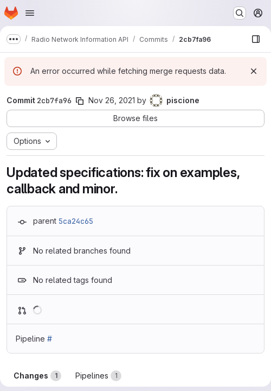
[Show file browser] (255, 39)
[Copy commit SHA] (79, 101)
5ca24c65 (76, 221)
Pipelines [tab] (98, 375)
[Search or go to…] (239, 13)
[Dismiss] (253, 71)
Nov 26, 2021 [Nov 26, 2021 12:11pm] (111, 100)
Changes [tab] (37, 375)
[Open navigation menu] (29, 13)
